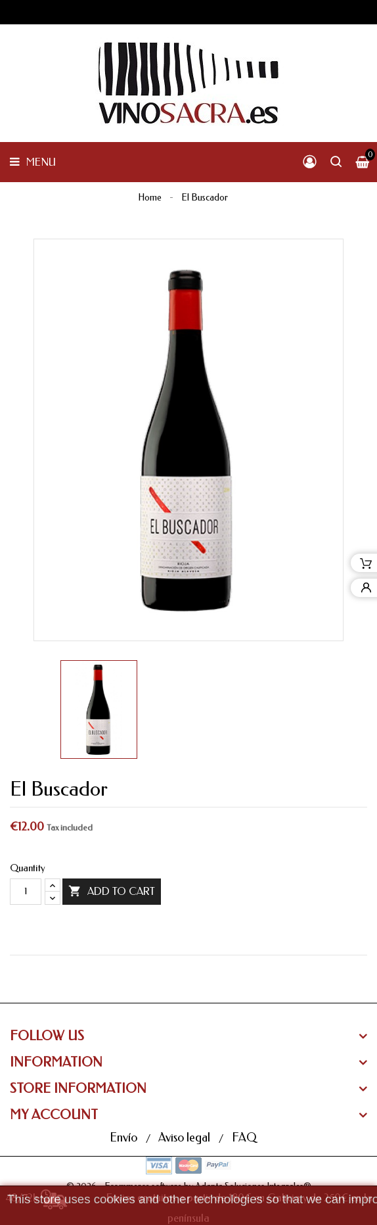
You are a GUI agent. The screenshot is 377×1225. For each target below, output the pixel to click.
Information (56, 1062)
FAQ (244, 1137)
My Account (54, 1114)
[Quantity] (25, 891)
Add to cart (111, 891)
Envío (125, 1137)
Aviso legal (185, 1137)
